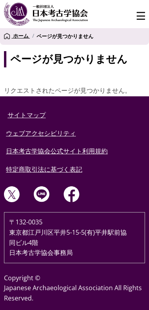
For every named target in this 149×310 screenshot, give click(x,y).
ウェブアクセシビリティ (41, 133)
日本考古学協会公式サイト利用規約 (57, 151)
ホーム (17, 36)
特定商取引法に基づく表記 (44, 169)
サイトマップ (27, 115)
